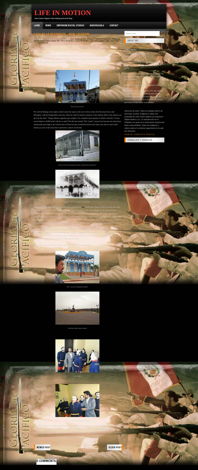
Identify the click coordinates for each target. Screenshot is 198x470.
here (83, 207)
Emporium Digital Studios (70, 25)
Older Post (115, 447)
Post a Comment (43, 466)
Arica (72, 39)
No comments (43, 43)
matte (108, 41)
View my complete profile (139, 134)
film (58, 41)
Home (37, 25)
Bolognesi (90, 39)
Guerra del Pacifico (82, 41)
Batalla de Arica (80, 39)
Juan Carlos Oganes (97, 41)
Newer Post (43, 447)
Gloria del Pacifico (67, 41)
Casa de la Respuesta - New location (61, 34)
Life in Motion (62, 13)
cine (35, 41)
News (48, 25)
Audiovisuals (97, 25)
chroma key (116, 39)
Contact (114, 25)
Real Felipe (115, 41)
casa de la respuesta (103, 39)
